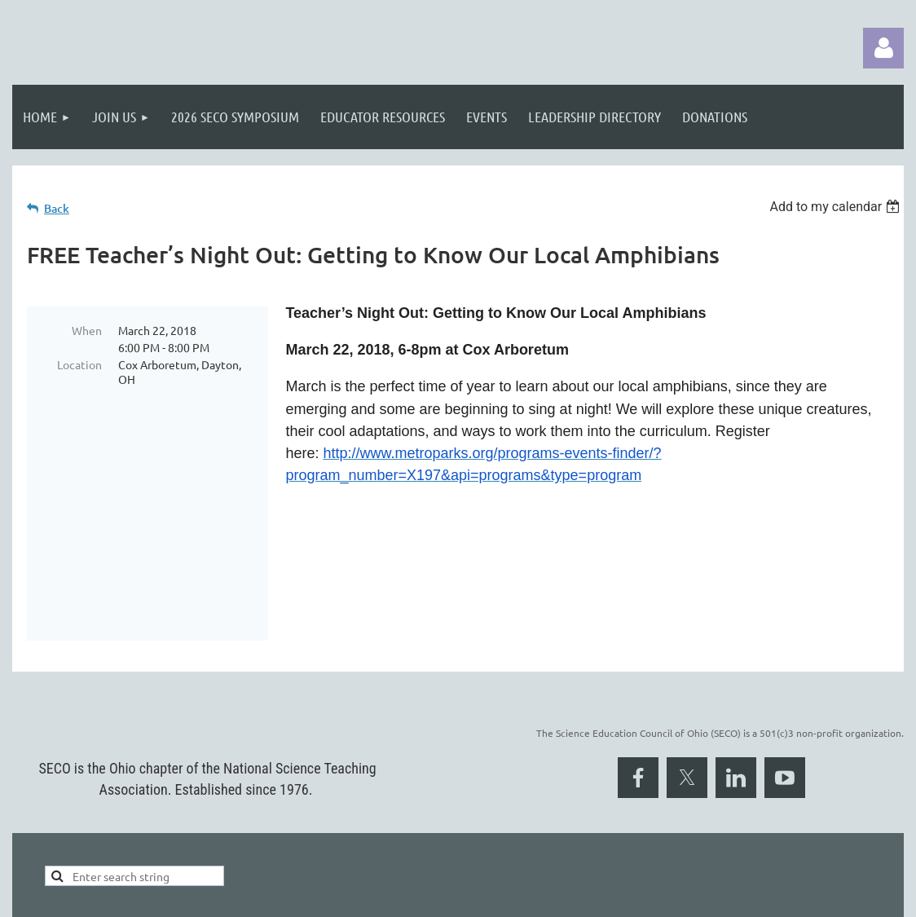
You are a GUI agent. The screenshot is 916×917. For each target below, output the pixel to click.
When (87, 330)
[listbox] (836, 206)
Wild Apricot (709, 896)
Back (56, 208)
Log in (883, 48)
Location (79, 364)
